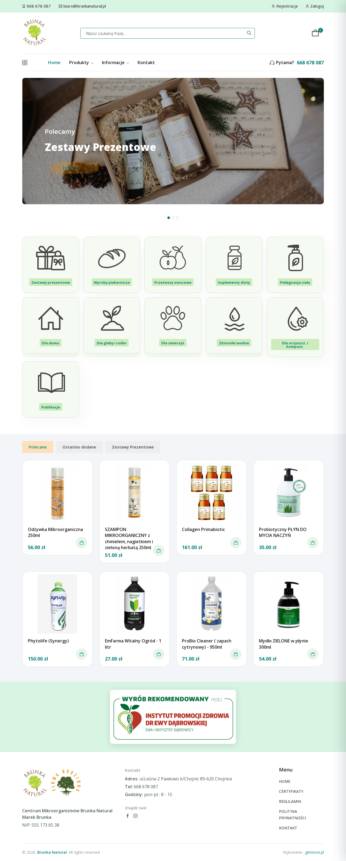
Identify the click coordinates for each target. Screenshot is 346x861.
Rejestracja (287, 6)
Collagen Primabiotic (203, 529)
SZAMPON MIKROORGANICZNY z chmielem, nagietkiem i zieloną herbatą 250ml (129, 538)
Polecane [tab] (38, 447)
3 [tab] (177, 217)
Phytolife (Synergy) (48, 641)
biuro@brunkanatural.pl (85, 6)
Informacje (115, 62)
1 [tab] (168, 217)
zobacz (69, 168)
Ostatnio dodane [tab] (79, 447)
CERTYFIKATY (291, 791)
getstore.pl (314, 852)
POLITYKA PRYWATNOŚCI (292, 814)
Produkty (81, 62)
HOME (284, 781)
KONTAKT (288, 827)
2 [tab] (173, 217)
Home (54, 62)
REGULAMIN (290, 801)
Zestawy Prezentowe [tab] (133, 447)
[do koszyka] (81, 542)
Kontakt (146, 62)
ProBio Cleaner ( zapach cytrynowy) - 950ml (206, 644)
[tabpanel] (173, 151)
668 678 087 (39, 6)
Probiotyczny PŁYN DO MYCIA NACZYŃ (283, 532)
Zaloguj (317, 6)
